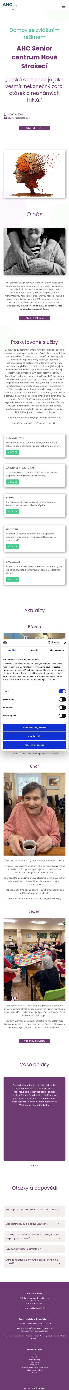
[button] (8, 1120)
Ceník (34, 1373)
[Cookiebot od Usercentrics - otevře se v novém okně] (47, 643)
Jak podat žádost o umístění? (34, 1249)
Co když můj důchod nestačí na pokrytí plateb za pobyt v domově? (34, 1236)
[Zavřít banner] (65, 643)
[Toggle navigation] (63, 6)
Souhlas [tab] (12, 650)
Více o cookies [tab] (57, 650)
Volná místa (34, 1365)
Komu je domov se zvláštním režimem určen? (34, 1211)
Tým (34, 1354)
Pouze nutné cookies (34, 745)
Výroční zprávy (34, 1360)
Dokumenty (34, 1362)
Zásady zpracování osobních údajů (34, 1367)
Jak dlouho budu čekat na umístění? (34, 1224)
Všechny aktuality (34, 1040)
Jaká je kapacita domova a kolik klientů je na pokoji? (34, 1261)
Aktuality (34, 1357)
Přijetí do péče (34, 128)
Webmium (40, 1388)
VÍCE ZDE (12, 452)
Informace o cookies (34, 1370)
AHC (43, 1308)
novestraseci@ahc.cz (18, 117)
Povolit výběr (34, 736)
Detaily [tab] (34, 650)
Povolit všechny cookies (34, 728)
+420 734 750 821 (16, 114)
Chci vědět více (34, 318)
